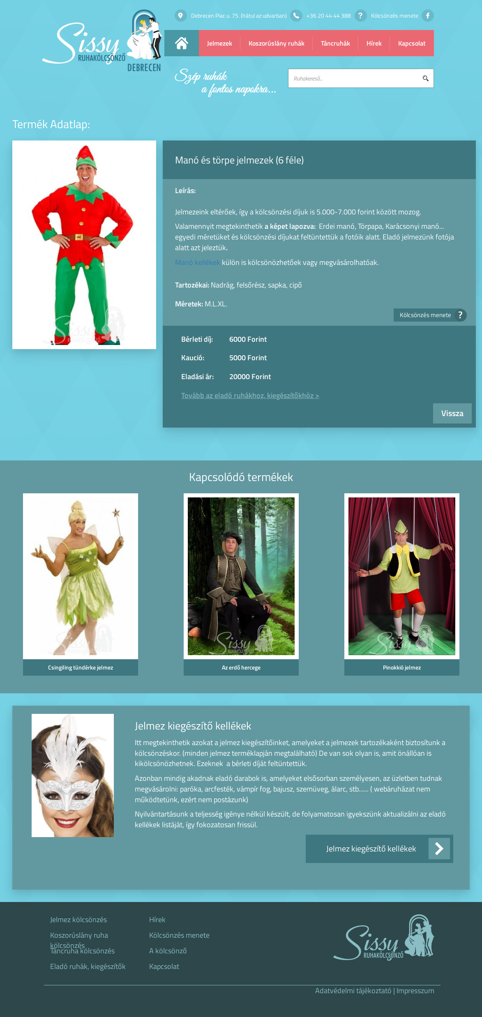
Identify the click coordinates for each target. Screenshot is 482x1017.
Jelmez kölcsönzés (78, 919)
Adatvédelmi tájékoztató (353, 990)
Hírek (374, 43)
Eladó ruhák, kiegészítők (88, 966)
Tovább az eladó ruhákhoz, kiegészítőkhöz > (250, 395)
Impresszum (415, 990)
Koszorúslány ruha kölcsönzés (79, 938)
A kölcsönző (168, 951)
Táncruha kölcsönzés (82, 951)
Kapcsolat (412, 43)
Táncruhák (335, 43)
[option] (80, 587)
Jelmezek (219, 43)
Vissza (452, 413)
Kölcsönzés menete (430, 314)
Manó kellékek (197, 262)
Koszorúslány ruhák (276, 43)
